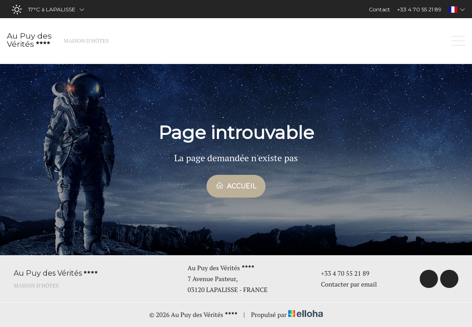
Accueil (236, 185)
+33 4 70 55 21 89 (340, 273)
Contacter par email (344, 284)
